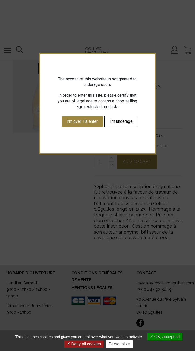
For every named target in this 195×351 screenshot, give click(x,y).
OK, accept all (165, 336)
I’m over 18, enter (82, 121)
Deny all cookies (84, 344)
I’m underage (121, 121)
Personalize (119, 344)
